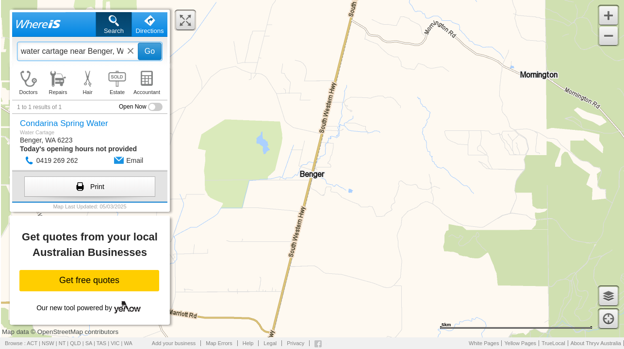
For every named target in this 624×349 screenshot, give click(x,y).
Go (150, 51)
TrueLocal (553, 343)
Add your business (174, 343)
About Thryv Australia (596, 343)
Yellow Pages (520, 343)
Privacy (295, 343)
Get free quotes (89, 280)
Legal (270, 343)
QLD (75, 343)
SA (88, 343)
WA (128, 343)
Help (248, 343)
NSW (48, 343)
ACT (32, 343)
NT (62, 343)
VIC (115, 343)
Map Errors (219, 343)
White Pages (484, 343)
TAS (102, 343)
